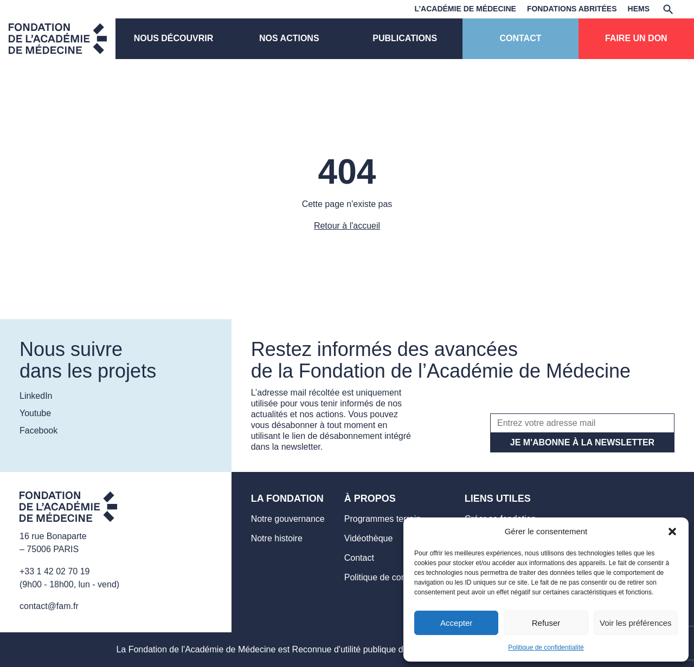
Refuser (546, 622)
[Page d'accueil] (57, 38)
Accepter (456, 622)
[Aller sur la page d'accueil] (68, 508)
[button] (672, 531)
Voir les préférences (636, 622)
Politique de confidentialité (545, 647)
